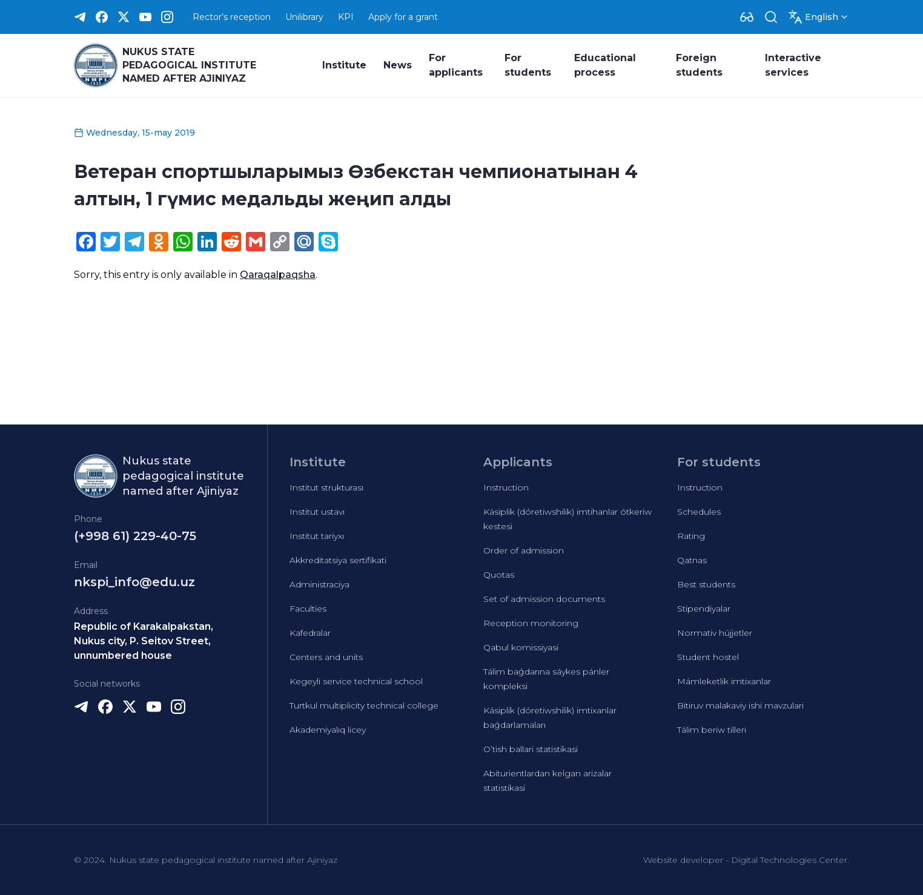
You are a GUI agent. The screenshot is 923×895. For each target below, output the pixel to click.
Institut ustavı (317, 511)
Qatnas (692, 560)
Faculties (307, 608)
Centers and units (326, 657)
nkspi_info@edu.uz (134, 582)
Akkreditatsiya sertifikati (337, 560)
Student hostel (708, 657)
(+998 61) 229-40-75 (135, 536)
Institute (344, 65)
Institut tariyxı (316, 535)
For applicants (456, 65)
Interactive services (793, 65)
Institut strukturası (326, 487)
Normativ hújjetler (714, 632)
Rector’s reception (232, 17)
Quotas (498, 574)
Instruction (506, 487)
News (397, 65)
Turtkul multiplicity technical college (363, 705)
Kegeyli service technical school (356, 681)
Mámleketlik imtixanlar (724, 681)
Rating (691, 535)
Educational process (605, 65)
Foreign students (699, 65)
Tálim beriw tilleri (711, 729)
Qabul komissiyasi (520, 647)
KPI (346, 17)
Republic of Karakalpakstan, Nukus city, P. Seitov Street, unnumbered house (143, 641)
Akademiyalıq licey (327, 729)
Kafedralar (310, 632)
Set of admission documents (544, 598)
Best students (706, 584)
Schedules (699, 511)
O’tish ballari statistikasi (530, 749)
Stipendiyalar (703, 608)
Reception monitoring (530, 623)
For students (528, 65)
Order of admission (523, 550)
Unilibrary (304, 17)
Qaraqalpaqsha (278, 274)
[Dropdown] (746, 17)
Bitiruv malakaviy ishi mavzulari (740, 705)
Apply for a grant (403, 17)
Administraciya (319, 584)
